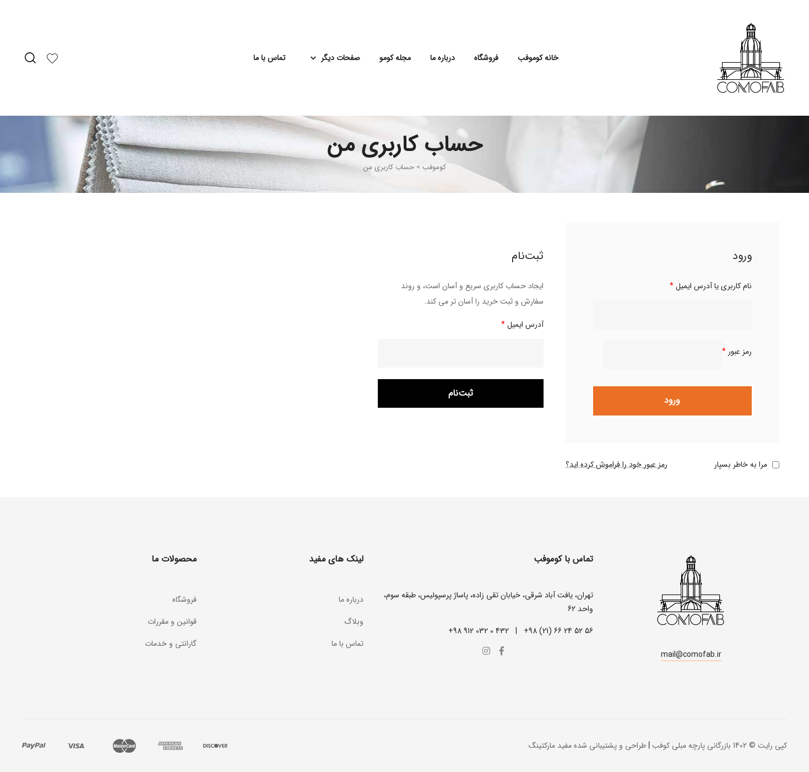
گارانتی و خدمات (171, 643)
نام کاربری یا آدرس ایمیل (711, 286)
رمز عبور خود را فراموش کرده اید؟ (616, 464)
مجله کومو (395, 57)
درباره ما (442, 57)
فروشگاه (486, 57)
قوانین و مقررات (172, 621)
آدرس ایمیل (522, 324)
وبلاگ (353, 621)
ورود (672, 400)
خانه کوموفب (538, 57)
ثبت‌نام (460, 393)
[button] (691, 656)
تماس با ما (269, 57)
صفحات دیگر (332, 57)
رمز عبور (737, 351)
